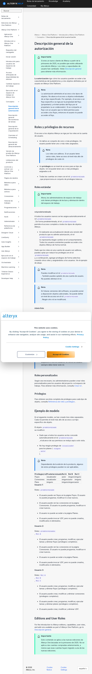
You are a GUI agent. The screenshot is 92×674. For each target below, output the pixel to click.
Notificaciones (9, 212)
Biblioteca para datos (11, 184)
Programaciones (11, 207)
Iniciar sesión (11, 57)
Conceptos (12, 102)
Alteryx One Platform (10, 30)
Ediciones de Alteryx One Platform (10, 24)
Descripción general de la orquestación (13, 128)
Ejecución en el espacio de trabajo (10, 257)
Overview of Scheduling (12, 136)
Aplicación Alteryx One (11, 35)
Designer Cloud (10, 233)
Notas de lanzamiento (10, 17)
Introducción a (71, 35)
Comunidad (31, 6)
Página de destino (11, 178)
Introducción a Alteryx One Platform (11, 43)
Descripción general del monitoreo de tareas (13, 118)
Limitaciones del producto (12, 161)
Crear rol (78, 386)
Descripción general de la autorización (13, 108)
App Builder (10, 246)
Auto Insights (10, 242)
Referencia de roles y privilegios (61, 402)
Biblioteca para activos (11, 190)
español (83, 669)
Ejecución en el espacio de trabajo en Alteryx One (11, 93)
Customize (31, 354)
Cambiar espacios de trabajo (13, 85)
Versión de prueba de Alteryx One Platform (12, 153)
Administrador (11, 221)
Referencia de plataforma (11, 227)
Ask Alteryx (10, 251)
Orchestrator (10, 262)
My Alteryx (45, 6)
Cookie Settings (72, 347)
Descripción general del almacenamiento (14, 144)
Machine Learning (10, 267)
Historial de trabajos (11, 202)
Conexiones (11, 196)
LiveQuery (10, 237)
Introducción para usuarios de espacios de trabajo (12, 64)
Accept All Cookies (61, 354)
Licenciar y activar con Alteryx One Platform (11, 170)
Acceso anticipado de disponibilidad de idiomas (12, 76)
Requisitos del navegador (11, 51)
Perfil (11, 217)
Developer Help (10, 278)
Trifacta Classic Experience (10, 273)
